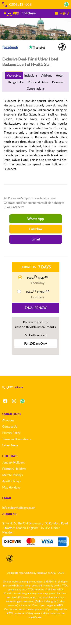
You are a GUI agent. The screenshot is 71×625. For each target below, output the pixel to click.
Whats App (35, 219)
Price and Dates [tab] (38, 82)
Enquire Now (35, 307)
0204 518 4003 (16, 4)
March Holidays (12, 475)
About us (8, 420)
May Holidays (11, 487)
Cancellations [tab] (35, 88)
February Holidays (14, 468)
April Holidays (11, 481)
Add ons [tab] (46, 75)
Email (35, 239)
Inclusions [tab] (30, 75)
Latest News (10, 445)
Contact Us (9, 426)
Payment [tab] (58, 82)
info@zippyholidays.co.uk (18, 507)
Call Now (35, 229)
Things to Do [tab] (15, 82)
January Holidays (13, 462)
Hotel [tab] (59, 75)
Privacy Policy (11, 432)
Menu (62, 13)
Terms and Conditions (16, 439)
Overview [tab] (14, 76)
